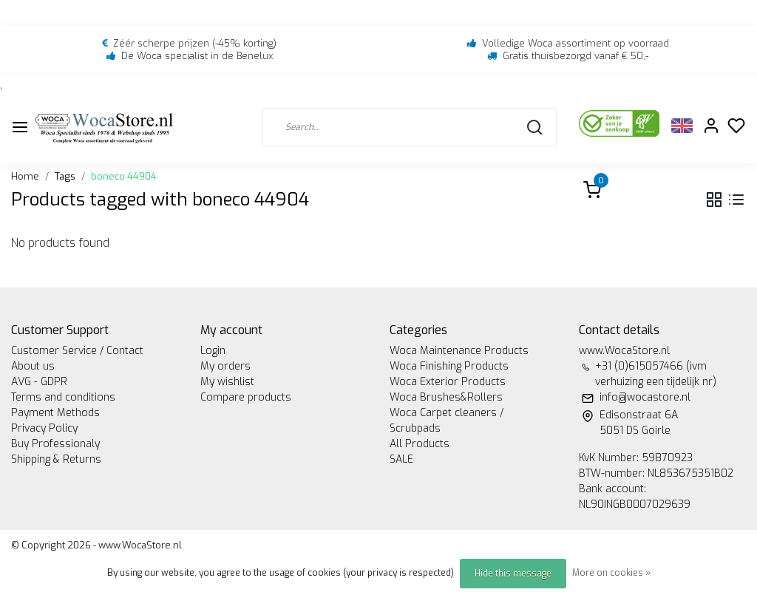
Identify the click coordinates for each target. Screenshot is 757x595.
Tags (65, 176)
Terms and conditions (63, 397)
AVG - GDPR (39, 382)
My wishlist (227, 382)
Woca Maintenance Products (459, 351)
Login (212, 351)
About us (33, 366)
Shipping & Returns (56, 459)
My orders (225, 366)
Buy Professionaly (55, 444)
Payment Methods (55, 413)
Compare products (245, 397)
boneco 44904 (124, 176)
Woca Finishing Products (449, 366)
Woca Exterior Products (448, 382)
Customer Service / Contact (77, 351)
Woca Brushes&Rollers (446, 397)
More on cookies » (611, 573)
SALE (401, 459)
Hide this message (513, 573)
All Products (419, 444)
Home (25, 176)
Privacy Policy (44, 428)
